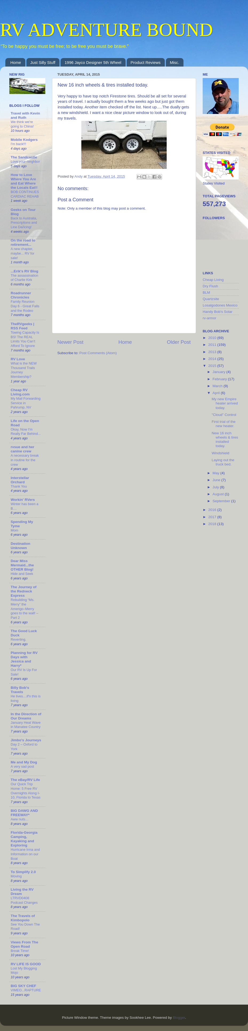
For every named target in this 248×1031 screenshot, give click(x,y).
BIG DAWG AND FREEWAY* (24, 813)
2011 (212, 345)
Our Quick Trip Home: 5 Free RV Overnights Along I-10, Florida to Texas (26, 790)
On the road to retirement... (23, 242)
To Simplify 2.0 (23, 872)
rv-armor (209, 318)
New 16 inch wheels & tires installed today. (225, 439)
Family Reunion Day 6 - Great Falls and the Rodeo (25, 306)
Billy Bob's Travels (20, 690)
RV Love (18, 359)
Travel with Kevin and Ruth (25, 115)
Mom (14, 530)
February (220, 379)
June (217, 480)
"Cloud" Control (224, 415)
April (217, 393)
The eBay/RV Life (25, 780)
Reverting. (18, 639)
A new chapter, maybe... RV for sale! (22, 253)
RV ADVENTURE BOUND (106, 29)
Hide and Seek (22, 574)
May (216, 473)
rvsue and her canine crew (22, 449)
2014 (212, 359)
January (219, 372)
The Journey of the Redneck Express (24, 591)
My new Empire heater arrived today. (225, 403)
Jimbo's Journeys (26, 740)
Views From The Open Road (24, 944)
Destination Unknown (20, 546)
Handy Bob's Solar (217, 312)
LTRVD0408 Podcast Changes (24, 900)
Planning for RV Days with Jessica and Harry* (24, 659)
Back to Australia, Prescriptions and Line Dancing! (24, 222)
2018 (212, 524)
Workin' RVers (23, 500)
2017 (212, 517)
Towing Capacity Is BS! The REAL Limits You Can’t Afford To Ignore (25, 339)
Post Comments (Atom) (98, 353)
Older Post (179, 342)
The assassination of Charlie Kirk (24, 277)
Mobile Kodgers (24, 140)
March (218, 386)
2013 (212, 352)
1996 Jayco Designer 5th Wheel (93, 62)
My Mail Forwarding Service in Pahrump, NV (26, 402)
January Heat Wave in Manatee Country (26, 725)
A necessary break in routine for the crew (25, 459)
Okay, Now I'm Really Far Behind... (26, 431)
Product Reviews (146, 62)
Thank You (19, 486)
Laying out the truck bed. (223, 462)
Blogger (179, 1018)
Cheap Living (213, 280)
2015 (212, 366)
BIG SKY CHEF (23, 986)
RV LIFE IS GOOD (26, 964)
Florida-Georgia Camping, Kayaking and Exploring (24, 838)
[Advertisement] (224, 615)
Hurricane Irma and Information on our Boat (25, 854)
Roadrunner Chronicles (21, 295)
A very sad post (22, 766)
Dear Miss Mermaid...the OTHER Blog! (22, 565)
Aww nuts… (20, 819)
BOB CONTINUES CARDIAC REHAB (25, 194)
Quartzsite (211, 299)
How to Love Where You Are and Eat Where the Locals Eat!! (24, 181)
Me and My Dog (24, 762)
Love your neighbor (25, 161)
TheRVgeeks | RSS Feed (22, 326)
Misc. (174, 62)
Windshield (220, 453)
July (216, 487)
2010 (212, 338)
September (222, 501)
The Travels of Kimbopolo (23, 918)
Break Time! (20, 951)
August (219, 494)
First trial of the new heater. (223, 424)
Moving (16, 876)
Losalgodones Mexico (220, 305)
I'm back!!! (18, 144)
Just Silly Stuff (42, 62)
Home (15, 62)
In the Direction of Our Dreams (26, 716)
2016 (212, 510)
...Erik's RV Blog (24, 271)
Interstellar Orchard (20, 480)
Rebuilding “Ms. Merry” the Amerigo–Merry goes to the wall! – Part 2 (24, 609)
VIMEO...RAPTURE (26, 990)
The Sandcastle (24, 157)
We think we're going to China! (22, 124)
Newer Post (70, 342)
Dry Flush (210, 286)
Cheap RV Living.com (20, 392)
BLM (206, 292)
